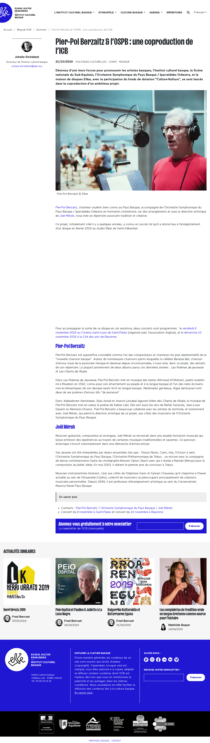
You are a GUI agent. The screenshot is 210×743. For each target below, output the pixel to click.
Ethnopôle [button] (106, 12)
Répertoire (174, 12)
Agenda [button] (154, 12)
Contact (116, 741)
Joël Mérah (67, 215)
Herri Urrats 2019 (14, 610)
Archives (41, 30)
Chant (113, 62)
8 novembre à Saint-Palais (94, 512)
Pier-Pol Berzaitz (66, 207)
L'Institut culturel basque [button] (73, 12)
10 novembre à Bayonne (147, 512)
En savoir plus (84, 692)
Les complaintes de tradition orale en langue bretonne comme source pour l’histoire (183, 614)
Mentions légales (99, 741)
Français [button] (199, 12)
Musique (124, 62)
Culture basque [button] (132, 12)
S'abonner (194, 526)
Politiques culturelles (91, 62)
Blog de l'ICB (24, 30)
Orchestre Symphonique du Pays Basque (128, 508)
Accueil (7, 30)
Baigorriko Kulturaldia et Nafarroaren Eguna (124, 612)
